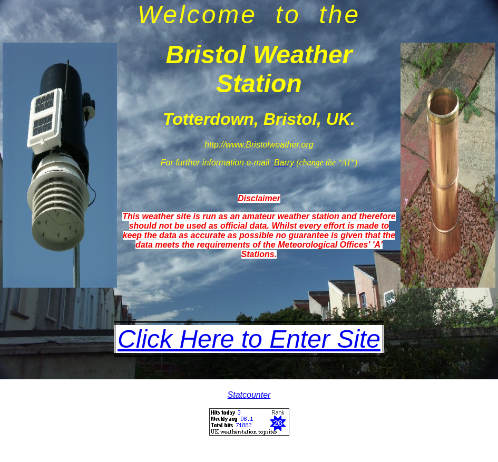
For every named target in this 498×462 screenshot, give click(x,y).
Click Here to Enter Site (249, 339)
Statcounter (249, 394)
